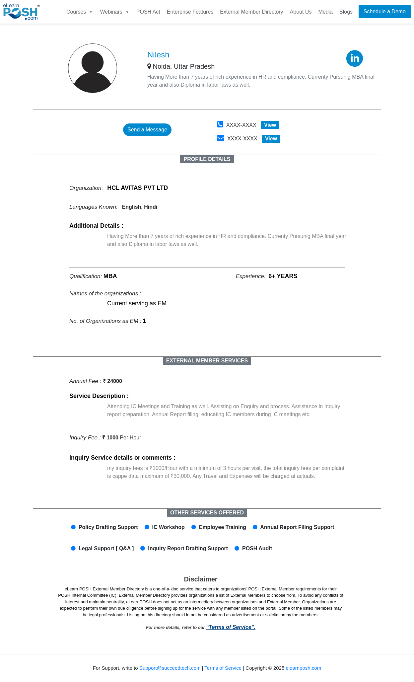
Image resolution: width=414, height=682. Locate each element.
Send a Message (147, 129)
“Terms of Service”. (230, 627)
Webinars (114, 12)
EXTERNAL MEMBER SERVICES (207, 360)
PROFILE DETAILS (206, 159)
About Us (301, 12)
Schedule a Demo (385, 11)
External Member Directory (251, 12)
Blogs (346, 12)
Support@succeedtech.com (170, 668)
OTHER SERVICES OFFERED (207, 512)
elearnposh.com (303, 668)
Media (325, 12)
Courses (80, 12)
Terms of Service (223, 668)
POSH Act (148, 12)
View (270, 125)
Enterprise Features (190, 12)
